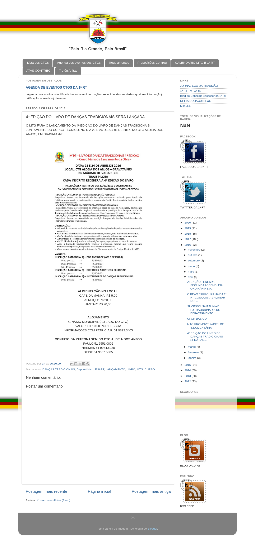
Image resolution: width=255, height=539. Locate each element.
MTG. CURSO (146, 369)
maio (191, 271)
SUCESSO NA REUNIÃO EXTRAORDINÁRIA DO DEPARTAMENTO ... (203, 310)
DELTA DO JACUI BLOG (195, 100)
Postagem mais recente (46, 491)
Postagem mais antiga (151, 491)
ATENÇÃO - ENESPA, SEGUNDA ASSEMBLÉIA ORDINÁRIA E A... (205, 285)
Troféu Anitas (68, 70)
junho (192, 266)
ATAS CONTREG (38, 70)
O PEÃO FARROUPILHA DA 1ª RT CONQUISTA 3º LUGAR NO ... (207, 297)
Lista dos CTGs (38, 62)
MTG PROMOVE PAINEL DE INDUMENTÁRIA (205, 326)
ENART (99, 369)
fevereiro (194, 352)
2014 (188, 370)
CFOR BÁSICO (197, 318)
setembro (194, 260)
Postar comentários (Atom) (53, 500)
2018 (188, 233)
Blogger (152, 528)
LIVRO (131, 369)
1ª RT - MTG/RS (190, 90)
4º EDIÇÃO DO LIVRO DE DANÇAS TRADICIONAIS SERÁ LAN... (205, 336)
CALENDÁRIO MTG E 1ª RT (195, 62)
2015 (188, 364)
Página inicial (99, 491)
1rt (44, 363)
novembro (194, 249)
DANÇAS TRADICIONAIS (58, 369)
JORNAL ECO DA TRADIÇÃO (199, 85)
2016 (188, 244)
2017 (188, 239)
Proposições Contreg (152, 62)
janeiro (192, 357)
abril (191, 277)
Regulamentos (119, 62)
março (192, 346)
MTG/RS (185, 105)
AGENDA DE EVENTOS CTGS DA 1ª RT (56, 87)
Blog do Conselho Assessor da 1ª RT (203, 95)
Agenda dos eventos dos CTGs (79, 62)
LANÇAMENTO (115, 369)
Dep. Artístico (84, 369)
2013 (188, 375)
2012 (188, 381)
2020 (188, 222)
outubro (193, 255)
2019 (188, 228)
